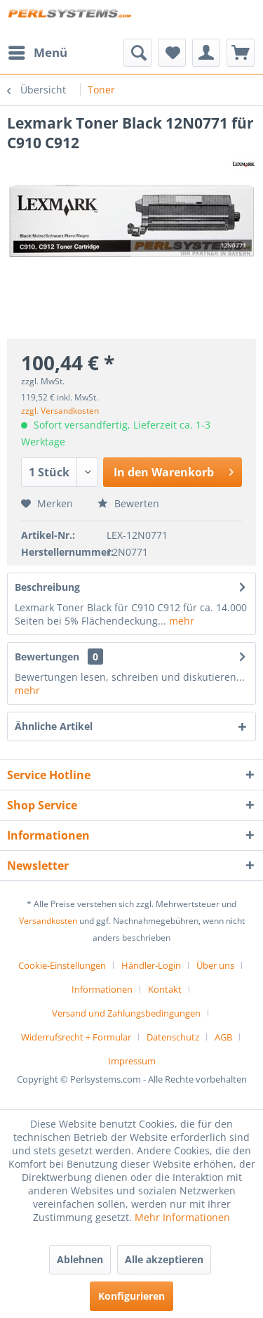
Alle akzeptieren (164, 1259)
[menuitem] (37, 53)
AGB (223, 1037)
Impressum (132, 1061)
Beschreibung (47, 587)
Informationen (102, 989)
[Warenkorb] (241, 53)
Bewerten (128, 503)
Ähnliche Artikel (54, 726)
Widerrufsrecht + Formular (76, 1037)
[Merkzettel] (172, 53)
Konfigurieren (131, 1296)
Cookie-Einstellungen (62, 965)
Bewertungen (47, 656)
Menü (37, 50)
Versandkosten (48, 921)
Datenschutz (173, 1037)
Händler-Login (151, 965)
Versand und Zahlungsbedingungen (126, 1013)
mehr (180, 620)
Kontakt (165, 989)
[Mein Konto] (206, 53)
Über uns (215, 965)
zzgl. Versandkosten (60, 411)
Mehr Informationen (182, 1217)
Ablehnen (80, 1259)
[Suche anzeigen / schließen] (137, 53)
